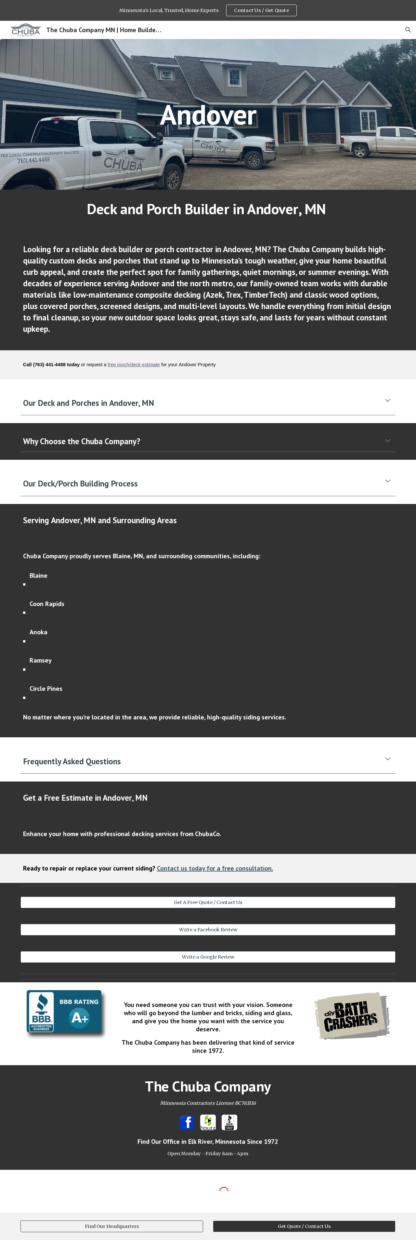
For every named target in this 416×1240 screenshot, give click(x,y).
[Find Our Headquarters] (112, 1226)
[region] (208, 10)
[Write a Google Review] (208, 957)
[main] (208, 114)
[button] (408, 30)
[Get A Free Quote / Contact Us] (208, 902)
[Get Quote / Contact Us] (304, 1226)
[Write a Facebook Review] (208, 929)
